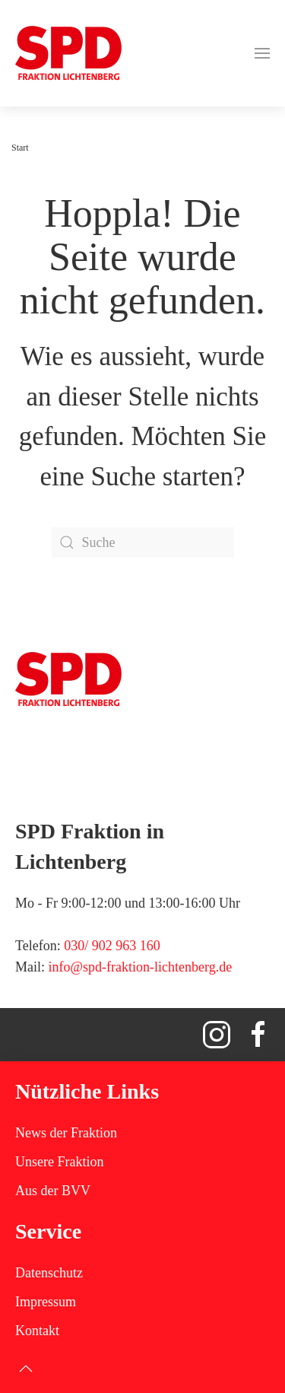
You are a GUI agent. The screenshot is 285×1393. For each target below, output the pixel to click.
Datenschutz (49, 1272)
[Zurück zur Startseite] (68, 53)
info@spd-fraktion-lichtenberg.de (141, 967)
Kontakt (37, 1330)
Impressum (45, 1301)
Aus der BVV (52, 1190)
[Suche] (143, 542)
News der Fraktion (66, 1132)
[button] (262, 53)
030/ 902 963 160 (112, 945)
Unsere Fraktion (59, 1161)
